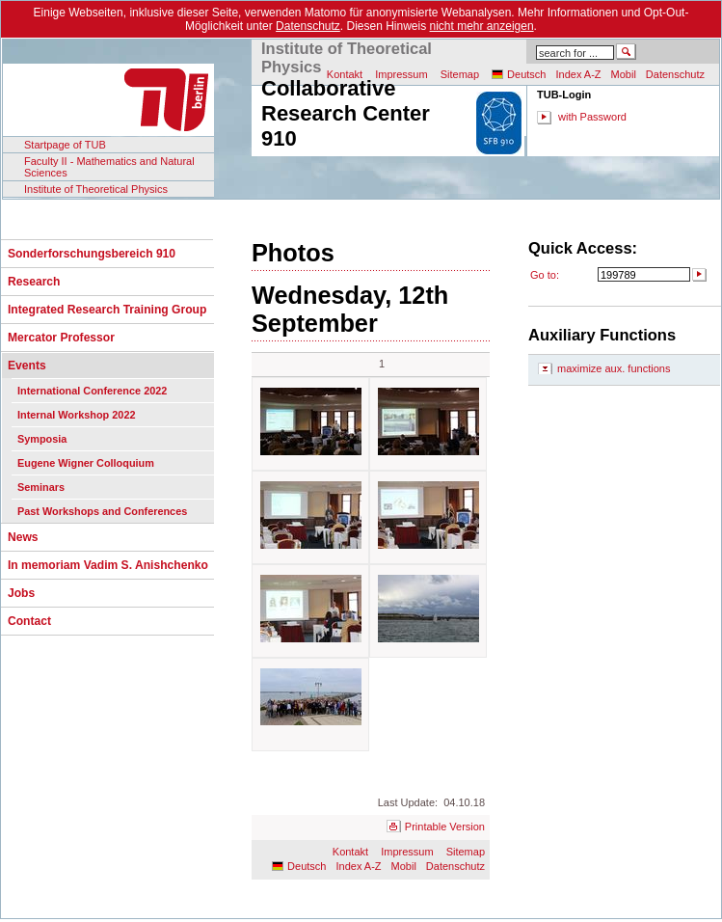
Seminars (41, 487)
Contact (29, 621)
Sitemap (460, 74)
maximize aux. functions (613, 368)
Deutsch (526, 74)
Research (34, 281)
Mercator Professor (61, 337)
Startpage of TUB (65, 144)
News (23, 537)
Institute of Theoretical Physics (96, 189)
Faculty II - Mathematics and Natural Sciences (109, 166)
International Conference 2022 (92, 390)
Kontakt (350, 851)
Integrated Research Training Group (107, 309)
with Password (592, 116)
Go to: (544, 275)
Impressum (407, 851)
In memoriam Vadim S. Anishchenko (108, 565)
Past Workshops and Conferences (102, 511)
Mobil (623, 74)
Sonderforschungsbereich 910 (91, 253)
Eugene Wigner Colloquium (85, 463)
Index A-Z (578, 74)
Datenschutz (308, 26)
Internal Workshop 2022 (76, 414)
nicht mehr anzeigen (482, 26)
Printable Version (445, 826)
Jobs (21, 593)
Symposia (42, 439)
